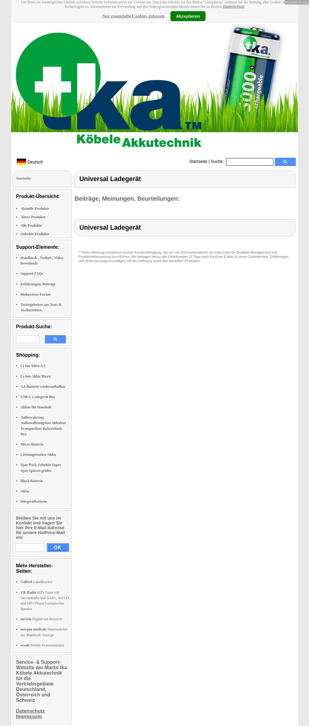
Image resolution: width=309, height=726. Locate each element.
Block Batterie (32, 481)
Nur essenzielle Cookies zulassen (133, 16)
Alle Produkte (31, 225)
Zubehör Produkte (35, 234)
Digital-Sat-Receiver (41, 619)
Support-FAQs (32, 273)
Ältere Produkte (33, 217)
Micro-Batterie (32, 444)
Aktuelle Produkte (35, 208)
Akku (25, 491)
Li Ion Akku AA (33, 366)
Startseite (198, 161)
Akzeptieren (188, 16)
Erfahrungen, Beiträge (38, 284)
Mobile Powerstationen (42, 645)
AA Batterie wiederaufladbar (43, 386)
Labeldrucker (37, 582)
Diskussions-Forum (35, 294)
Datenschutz (233, 7)
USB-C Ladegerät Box (38, 397)
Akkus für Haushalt (36, 407)
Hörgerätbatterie (34, 501)
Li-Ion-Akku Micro (35, 376)
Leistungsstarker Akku (38, 454)
